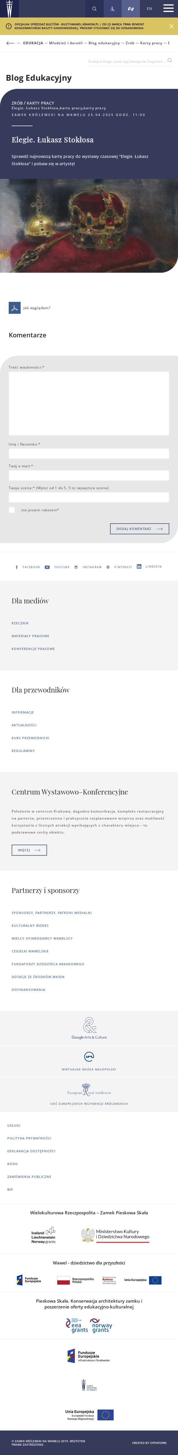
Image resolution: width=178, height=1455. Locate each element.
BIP (10, 1189)
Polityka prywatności (29, 1138)
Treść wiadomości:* (26, 367)
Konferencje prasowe (33, 649)
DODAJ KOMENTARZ (139, 528)
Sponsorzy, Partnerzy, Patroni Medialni (52, 912)
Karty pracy (151, 43)
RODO (12, 1164)
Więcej (29, 850)
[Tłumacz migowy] (131, 8)
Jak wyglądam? (30, 308)
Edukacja (33, 43)
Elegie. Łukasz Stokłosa (168, 43)
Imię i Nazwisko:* (25, 444)
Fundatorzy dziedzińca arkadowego (48, 964)
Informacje (23, 712)
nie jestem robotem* (40, 510)
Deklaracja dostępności (31, 1151)
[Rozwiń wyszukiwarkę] (94, 8)
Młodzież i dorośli (66, 43)
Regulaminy (23, 750)
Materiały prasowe (30, 636)
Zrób (130, 43)
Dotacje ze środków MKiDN (38, 977)
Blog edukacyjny (104, 43)
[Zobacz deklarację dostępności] (113, 8)
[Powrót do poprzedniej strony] (13, 43)
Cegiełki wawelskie (30, 951)
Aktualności (24, 725)
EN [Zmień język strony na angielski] (149, 8)
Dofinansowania (28, 989)
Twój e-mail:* (21, 466)
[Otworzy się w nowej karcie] (89, 1028)
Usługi (13, 1125)
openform (158, 1443)
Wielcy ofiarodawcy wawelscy (42, 938)
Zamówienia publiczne (29, 1176)
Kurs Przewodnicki (30, 738)
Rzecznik (20, 623)
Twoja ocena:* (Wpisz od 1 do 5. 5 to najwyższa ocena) (59, 487)
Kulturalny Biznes (30, 925)
